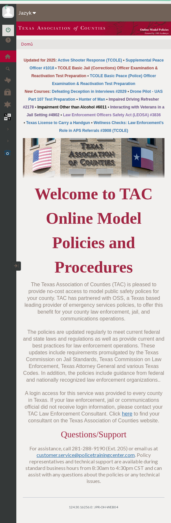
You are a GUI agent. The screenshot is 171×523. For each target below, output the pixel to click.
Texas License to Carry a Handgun (58, 122)
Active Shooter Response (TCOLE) (90, 60)
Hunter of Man (92, 99)
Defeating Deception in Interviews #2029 (89, 91)
